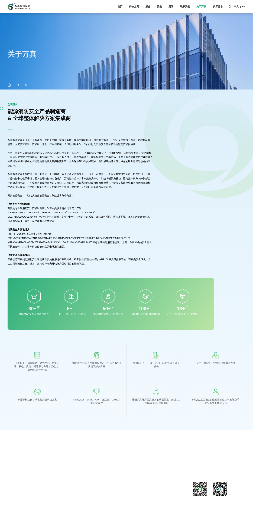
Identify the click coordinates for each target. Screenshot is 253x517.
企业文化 (125, 476)
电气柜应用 (14, 476)
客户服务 (50, 462)
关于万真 (201, 6)
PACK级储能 (14, 467)
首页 (120, 6)
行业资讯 (88, 467)
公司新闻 (88, 462)
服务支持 (50, 456)
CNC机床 (13, 486)
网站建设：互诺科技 (104, 506)
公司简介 (125, 462)
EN (243, 6)
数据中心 (12, 481)
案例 (159, 6)
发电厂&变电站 (16, 490)
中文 (236, 6)
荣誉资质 (125, 471)
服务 (147, 6)
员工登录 (218, 6)
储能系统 (12, 462)
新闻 (170, 6)
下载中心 (50, 467)
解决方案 (134, 6)
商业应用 (12, 471)
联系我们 (185, 6)
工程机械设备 (15, 495)
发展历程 (125, 467)
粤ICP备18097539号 (83, 506)
